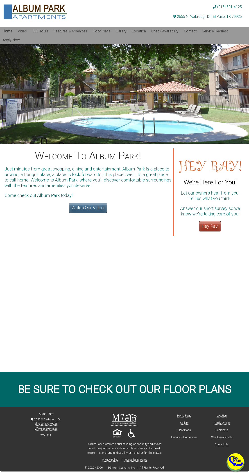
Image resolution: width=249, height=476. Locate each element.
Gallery (121, 31)
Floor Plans (101, 31)
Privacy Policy (110, 459)
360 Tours (40, 31)
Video (22, 31)
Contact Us (222, 444)
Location (139, 31)
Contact (190, 31)
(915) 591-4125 (227, 7)
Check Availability (165, 31)
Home (7, 31)
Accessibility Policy (135, 459)
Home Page (184, 415)
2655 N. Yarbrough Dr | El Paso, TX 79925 (207, 16)
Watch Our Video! (88, 207)
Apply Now (11, 40)
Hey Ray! (209, 225)
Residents (221, 430)
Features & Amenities (70, 31)
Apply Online (222, 422)
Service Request (215, 31)
